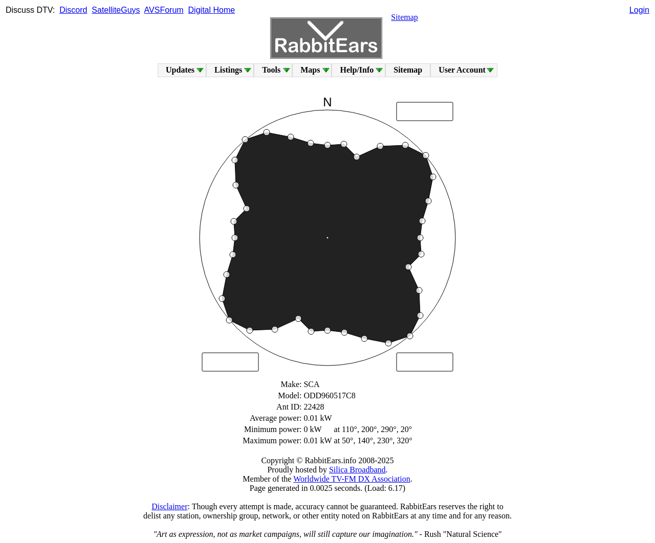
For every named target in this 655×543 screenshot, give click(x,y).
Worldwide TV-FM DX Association (351, 478)
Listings (228, 69)
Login (639, 10)
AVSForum (164, 10)
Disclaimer (169, 506)
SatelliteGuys (116, 10)
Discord (73, 10)
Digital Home (211, 10)
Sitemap (404, 17)
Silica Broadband (357, 469)
